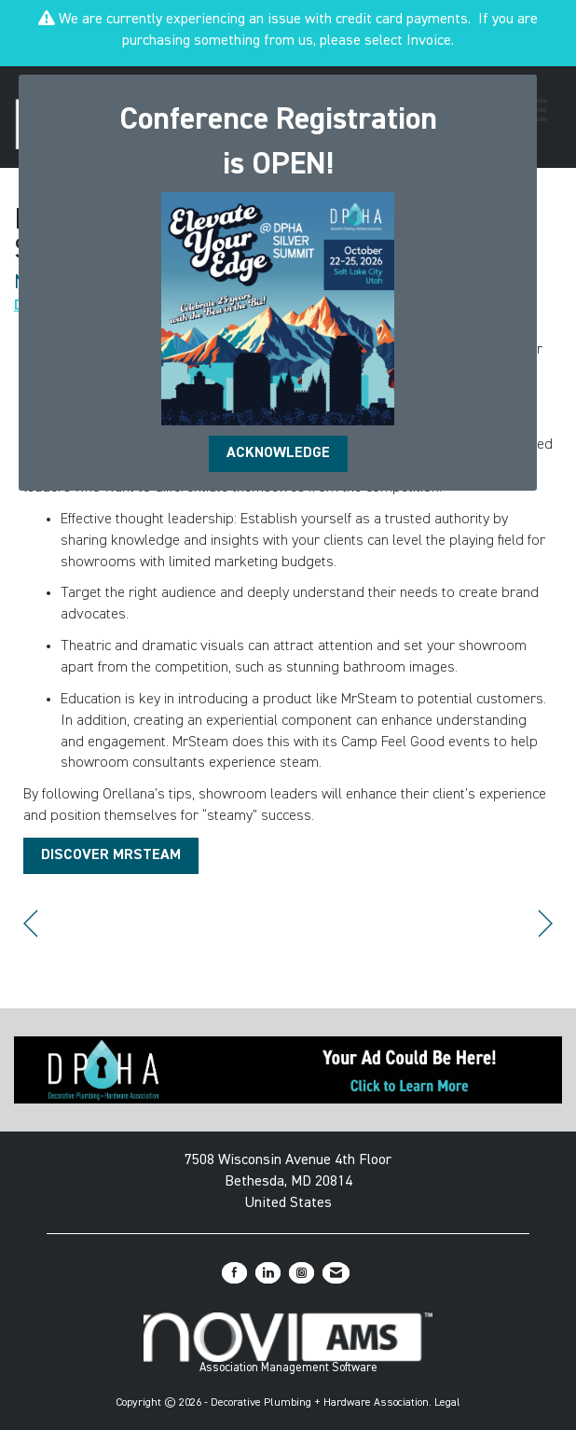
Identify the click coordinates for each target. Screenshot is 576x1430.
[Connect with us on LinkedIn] (268, 1273)
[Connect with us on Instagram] (301, 1273)
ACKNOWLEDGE (278, 453)
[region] (546, 924)
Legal (447, 1403)
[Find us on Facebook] (234, 1273)
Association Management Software (288, 1343)
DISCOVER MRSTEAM (111, 855)
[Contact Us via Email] (336, 1273)
